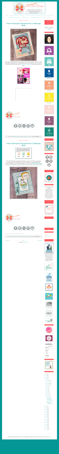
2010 (46, 426)
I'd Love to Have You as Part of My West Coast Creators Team (39, 15)
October (48, 382)
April (48, 392)
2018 (46, 412)
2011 (46, 424)
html (46, 351)
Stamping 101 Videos (35, 17)
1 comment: (29, 136)
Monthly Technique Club (14, 17)
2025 (46, 375)
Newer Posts (7, 240)
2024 (46, 377)
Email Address (47, 347)
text (46, 352)
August (48, 385)
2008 (47, 429)
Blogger (49, 437)
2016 (46, 416)
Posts (46, 234)
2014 (46, 419)
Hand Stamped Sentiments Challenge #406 (23, 24)
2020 (46, 409)
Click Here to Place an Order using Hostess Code (14, 233)
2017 (46, 414)
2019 (46, 411)
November (48, 380)
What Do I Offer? (46, 17)
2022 (46, 406)
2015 (46, 417)
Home (7, 15)
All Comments (48, 236)
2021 (46, 407)
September (49, 383)
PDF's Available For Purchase (16, 15)
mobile (47, 353)
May (47, 390)
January (48, 397)
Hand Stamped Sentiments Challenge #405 (23, 144)
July (47, 387)
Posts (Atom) (26, 242)
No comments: (29, 236)
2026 (46, 374)
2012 (46, 422)
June (47, 388)
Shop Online (50, 29)
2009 (47, 427)
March (48, 393)
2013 (46, 421)
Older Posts (40, 240)
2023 (46, 379)
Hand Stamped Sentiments (26, 64)
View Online (48, 28)
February (48, 395)
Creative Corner (25, 17)
